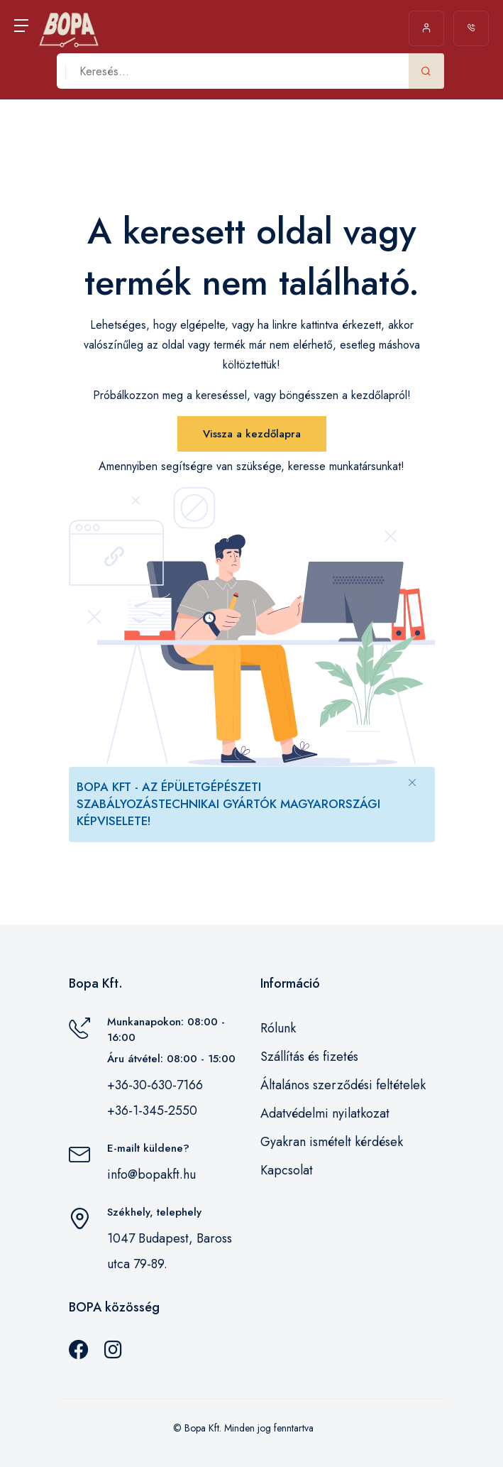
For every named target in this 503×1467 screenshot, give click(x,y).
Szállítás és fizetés (309, 1056)
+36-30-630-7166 (155, 1085)
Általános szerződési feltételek (343, 1085)
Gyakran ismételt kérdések (331, 1142)
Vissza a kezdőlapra (252, 434)
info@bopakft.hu (151, 1174)
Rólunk (278, 1028)
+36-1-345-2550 (152, 1110)
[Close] (412, 782)
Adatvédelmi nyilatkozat (324, 1113)
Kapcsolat (286, 1170)
